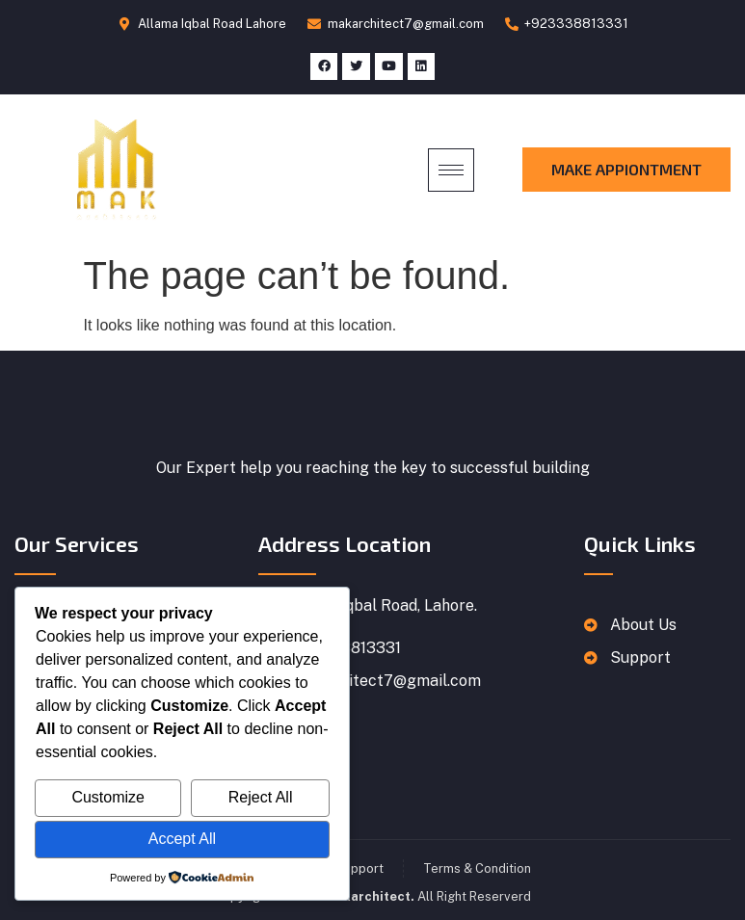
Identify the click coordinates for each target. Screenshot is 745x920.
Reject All (260, 797)
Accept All (182, 838)
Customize (108, 797)
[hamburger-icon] (451, 170)
